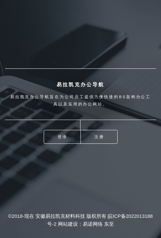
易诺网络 (93, 224)
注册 (99, 137)
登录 (63, 137)
